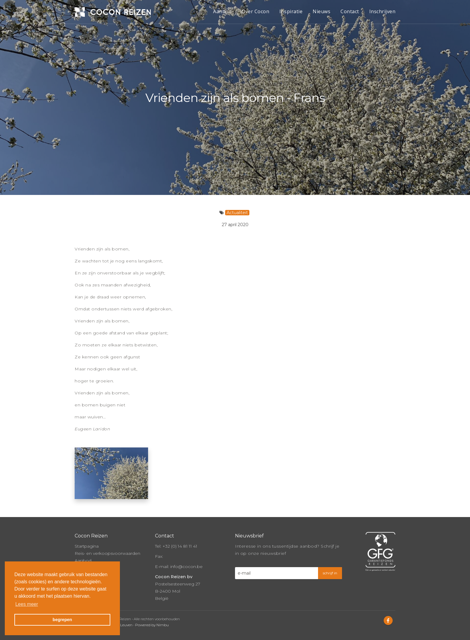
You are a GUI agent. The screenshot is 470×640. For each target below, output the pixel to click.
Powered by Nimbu (152, 622)
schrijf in (330, 570)
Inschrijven (382, 11)
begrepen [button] (62, 619)
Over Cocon (255, 11)
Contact (350, 11)
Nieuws (321, 11)
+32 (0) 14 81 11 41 (179, 543)
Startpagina (87, 543)
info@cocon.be (186, 563)
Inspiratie (290, 11)
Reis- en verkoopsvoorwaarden (107, 550)
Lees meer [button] (26, 604)
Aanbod (222, 11)
